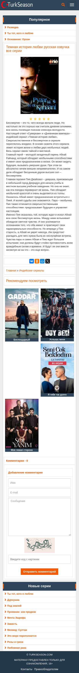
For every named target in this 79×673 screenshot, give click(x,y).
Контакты (26, 669)
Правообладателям (46, 669)
